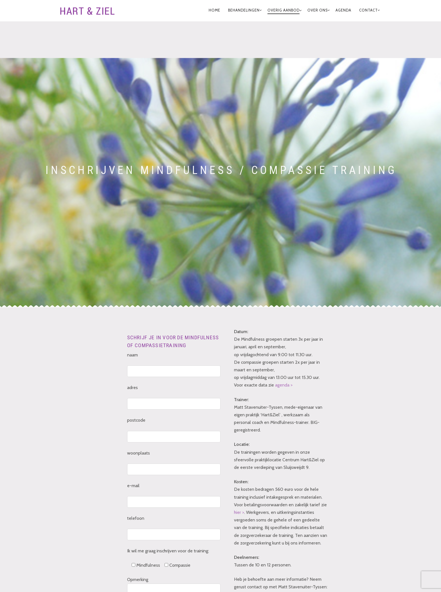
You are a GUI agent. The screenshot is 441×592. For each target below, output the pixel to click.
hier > (239, 512)
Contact (368, 10)
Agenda (343, 10)
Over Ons (317, 10)
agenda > (283, 385)
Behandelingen (244, 10)
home (214, 10)
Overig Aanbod (283, 10)
